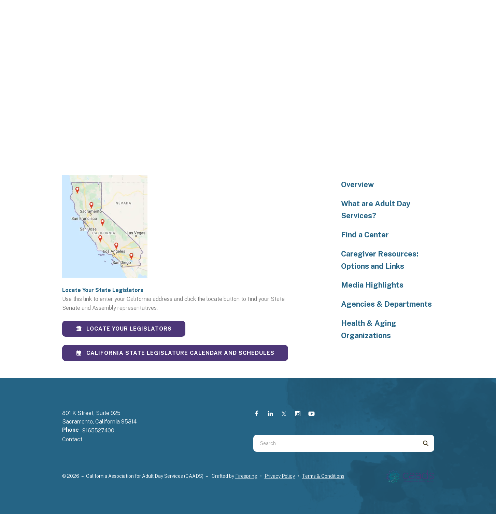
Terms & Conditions (323, 476)
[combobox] (335, 443)
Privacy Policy (280, 476)
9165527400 (98, 430)
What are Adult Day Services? (375, 209)
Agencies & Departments (386, 304)
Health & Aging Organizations (368, 329)
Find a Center (365, 234)
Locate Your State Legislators (102, 290)
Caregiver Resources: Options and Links (379, 259)
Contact (72, 439)
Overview (357, 184)
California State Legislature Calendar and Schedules (175, 353)
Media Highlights (372, 284)
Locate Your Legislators (124, 328)
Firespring (246, 476)
